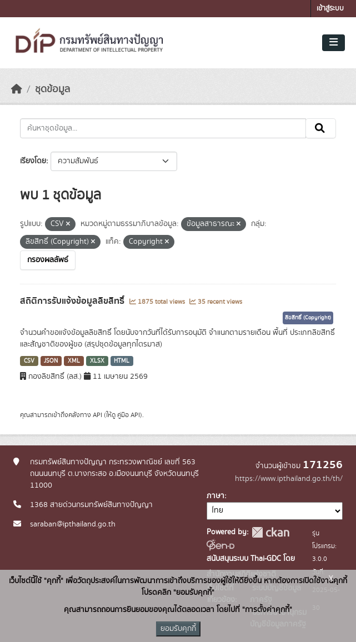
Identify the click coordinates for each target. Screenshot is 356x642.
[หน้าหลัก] (16, 89)
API (97, 415)
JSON (51, 361)
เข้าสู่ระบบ (330, 8)
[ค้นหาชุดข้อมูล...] (163, 128)
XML (74, 361)
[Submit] (320, 128)
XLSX (97, 361)
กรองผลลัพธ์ (47, 259)
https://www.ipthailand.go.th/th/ (289, 478)
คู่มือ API (128, 415)
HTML (121, 361)
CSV (29, 361)
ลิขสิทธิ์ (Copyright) (308, 318)
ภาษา (215, 495)
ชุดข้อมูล (52, 89)
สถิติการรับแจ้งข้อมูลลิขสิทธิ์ (73, 301)
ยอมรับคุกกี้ (178, 628)
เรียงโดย (33, 161)
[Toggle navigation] (333, 42)
